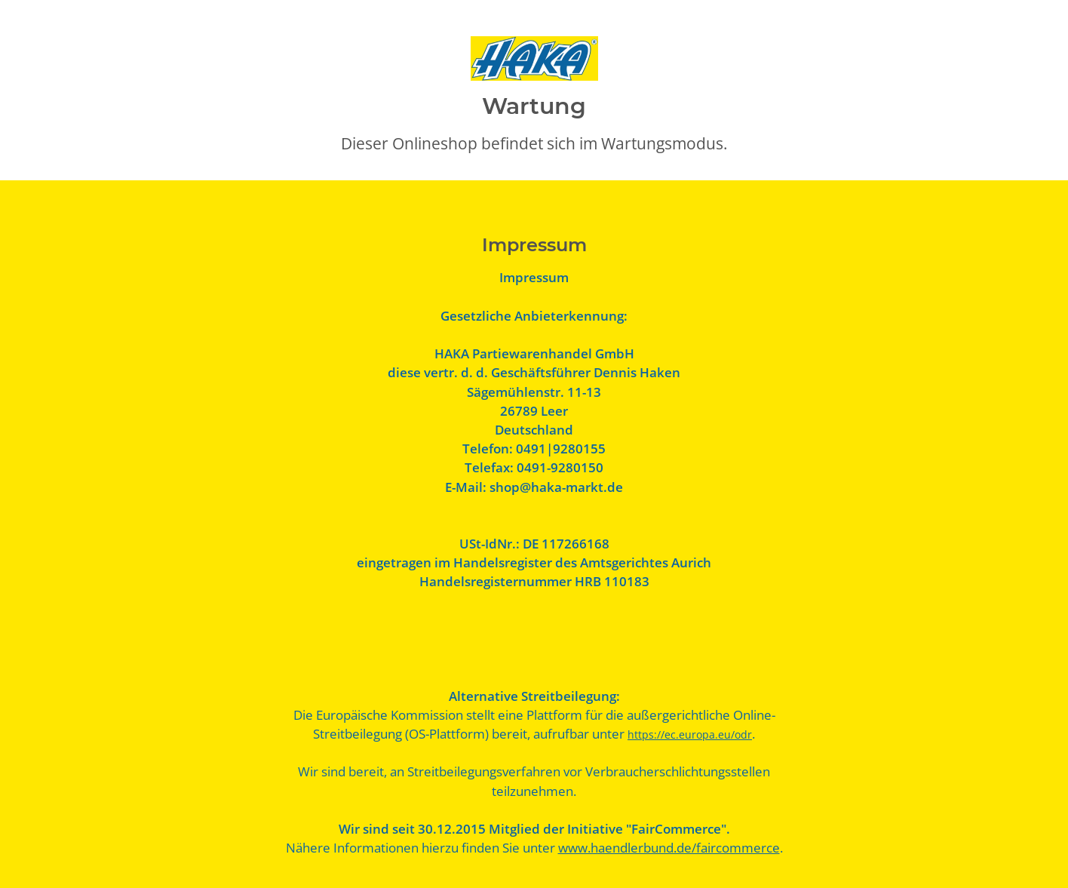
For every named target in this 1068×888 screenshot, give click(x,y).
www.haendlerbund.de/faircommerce (669, 847)
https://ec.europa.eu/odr (690, 734)
